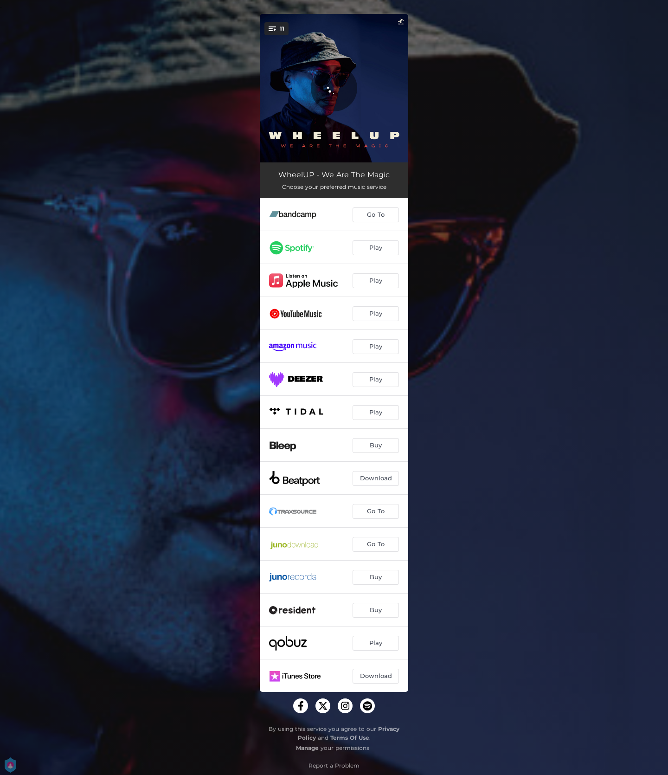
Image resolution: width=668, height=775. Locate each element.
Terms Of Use (349, 737)
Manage (307, 747)
